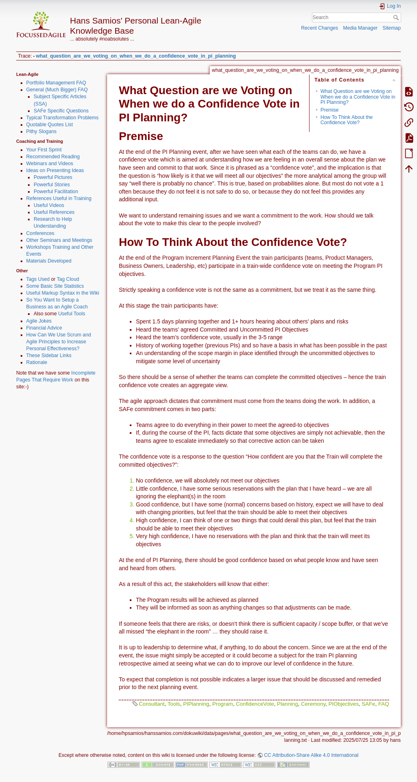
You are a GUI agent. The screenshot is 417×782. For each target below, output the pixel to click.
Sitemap (392, 28)
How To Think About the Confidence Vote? (346, 119)
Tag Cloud (68, 279)
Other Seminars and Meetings (59, 240)
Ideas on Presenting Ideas (55, 170)
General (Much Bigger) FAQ (57, 90)
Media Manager (360, 28)
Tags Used (38, 279)
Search (397, 17)
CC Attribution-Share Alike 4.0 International (311, 755)
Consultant (152, 704)
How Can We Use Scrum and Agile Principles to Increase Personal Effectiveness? (58, 341)
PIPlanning (196, 704)
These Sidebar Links (49, 355)
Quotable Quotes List (49, 124)
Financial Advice (44, 328)
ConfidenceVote (255, 704)
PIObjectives (344, 704)
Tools (174, 704)
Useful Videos (49, 205)
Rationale (36, 362)
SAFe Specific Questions (61, 111)
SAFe (368, 704)
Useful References (54, 212)
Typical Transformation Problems (62, 118)
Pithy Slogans (41, 131)
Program (222, 704)
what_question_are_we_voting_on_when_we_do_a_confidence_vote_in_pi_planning (136, 56)
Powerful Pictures (53, 177)
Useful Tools (71, 314)
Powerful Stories (52, 184)
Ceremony (313, 704)
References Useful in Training (59, 198)
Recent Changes (319, 28)
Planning (287, 704)
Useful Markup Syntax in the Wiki (62, 293)
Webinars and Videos (49, 163)
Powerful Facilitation (56, 191)
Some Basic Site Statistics (55, 286)
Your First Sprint (44, 150)
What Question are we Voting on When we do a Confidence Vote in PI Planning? (358, 96)
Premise (329, 110)
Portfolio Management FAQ (56, 83)
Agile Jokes (39, 321)
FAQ (383, 704)
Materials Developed (49, 261)
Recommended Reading (53, 156)
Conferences (40, 233)
